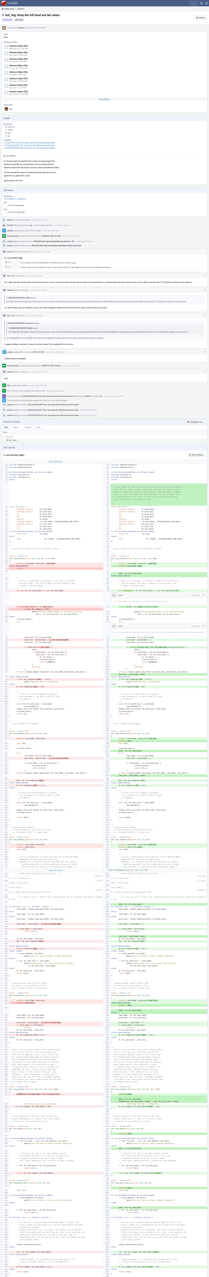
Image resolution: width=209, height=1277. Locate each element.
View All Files (104, 99)
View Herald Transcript (43, 225)
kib (9, 133)
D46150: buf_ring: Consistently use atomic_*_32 (54, 241)
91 (7, 267)
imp (10, 109)
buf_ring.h (13, 439)
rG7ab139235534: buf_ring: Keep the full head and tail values (29, 142)
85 (7, 262)
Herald (10, 225)
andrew (21, 27)
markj (10, 130)
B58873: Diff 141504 (51, 365)
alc (9, 136)
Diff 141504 (39, 351)
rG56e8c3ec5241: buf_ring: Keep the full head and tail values (29, 145)
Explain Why (98, 396)
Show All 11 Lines (56, 870)
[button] (206, 3)
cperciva (11, 127)
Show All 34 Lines (56, 461)
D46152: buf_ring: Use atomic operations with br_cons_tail (56, 245)
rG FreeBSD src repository (15, 198)
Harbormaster (13, 236)
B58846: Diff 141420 (51, 236)
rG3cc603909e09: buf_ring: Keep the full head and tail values (29, 148)
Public (20, 19)
